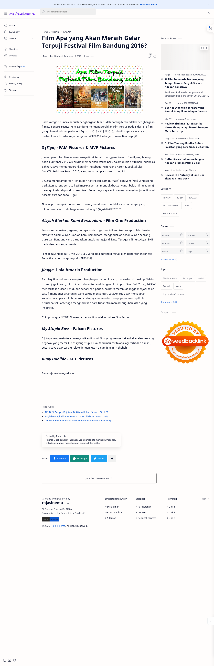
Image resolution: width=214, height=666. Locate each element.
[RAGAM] (193, 197)
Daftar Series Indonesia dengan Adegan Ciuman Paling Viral (184, 160)
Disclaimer (112, 506)
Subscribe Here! (148, 4)
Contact (141, 512)
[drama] (182, 118)
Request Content (146, 518)
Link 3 (171, 518)
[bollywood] (184, 138)
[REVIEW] (167, 197)
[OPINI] (186, 205)
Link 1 (171, 506)
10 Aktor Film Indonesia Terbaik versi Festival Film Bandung (78, 420)
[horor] (193, 170)
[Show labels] (169, 302)
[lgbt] (180, 103)
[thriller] (198, 243)
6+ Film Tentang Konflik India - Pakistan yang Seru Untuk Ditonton (187, 144)
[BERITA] (180, 197)
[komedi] (198, 235)
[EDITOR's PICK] (170, 213)
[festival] (166, 286)
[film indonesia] (184, 74)
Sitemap (110, 518)
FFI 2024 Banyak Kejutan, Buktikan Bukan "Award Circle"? (76, 412)
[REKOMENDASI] (200, 74)
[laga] (198, 251)
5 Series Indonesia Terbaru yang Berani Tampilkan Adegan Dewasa (186, 109)
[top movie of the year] (173, 294)
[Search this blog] (68, 13)
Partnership (143, 506)
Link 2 (171, 512)
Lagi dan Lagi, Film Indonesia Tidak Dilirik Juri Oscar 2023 (76, 416)
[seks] (197, 154)
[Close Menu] (209, 4)
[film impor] (191, 118)
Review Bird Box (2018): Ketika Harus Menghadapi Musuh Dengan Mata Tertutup (186, 127)
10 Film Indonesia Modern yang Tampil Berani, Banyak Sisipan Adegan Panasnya (184, 83)
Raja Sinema (58, 525)
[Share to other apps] (112, 458)
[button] (208, 13)
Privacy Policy (113, 512)
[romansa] (172, 243)
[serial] (201, 278)
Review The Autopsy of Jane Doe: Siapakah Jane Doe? (185, 176)
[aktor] (178, 286)
